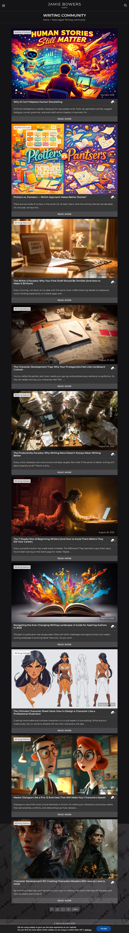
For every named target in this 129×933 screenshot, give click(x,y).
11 (68, 909)
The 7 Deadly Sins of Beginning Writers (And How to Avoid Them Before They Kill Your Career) (58, 540)
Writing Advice (22, 223)
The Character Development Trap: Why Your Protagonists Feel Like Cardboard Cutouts (59, 368)
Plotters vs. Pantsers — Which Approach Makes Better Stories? (50, 197)
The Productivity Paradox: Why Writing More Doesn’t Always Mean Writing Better (57, 454)
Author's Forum (22, 32)
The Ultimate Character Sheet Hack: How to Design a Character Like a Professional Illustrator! (54, 712)
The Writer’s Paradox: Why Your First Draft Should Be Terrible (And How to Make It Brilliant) (57, 282)
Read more (64, 119)
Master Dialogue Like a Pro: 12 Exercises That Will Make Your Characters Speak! (60, 797)
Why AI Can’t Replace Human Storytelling (38, 102)
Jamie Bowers (64, 4)
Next (76, 909)
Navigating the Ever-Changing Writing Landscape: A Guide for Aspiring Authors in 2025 (60, 626)
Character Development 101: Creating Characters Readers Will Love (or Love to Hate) (59, 882)
